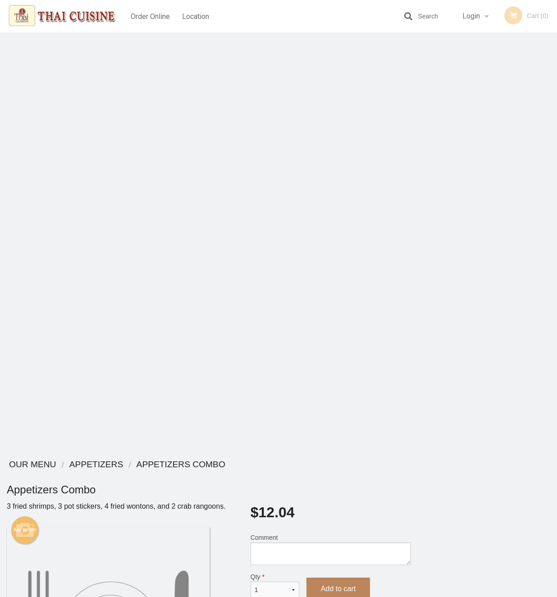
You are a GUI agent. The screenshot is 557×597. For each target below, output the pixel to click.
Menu (255, 476)
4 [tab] (494, 249)
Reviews (333, 476)
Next (550, 191)
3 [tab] (480, 249)
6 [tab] (521, 249)
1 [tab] (453, 249)
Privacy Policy (341, 498)
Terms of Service (294, 591)
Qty (275, 167)
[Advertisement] (209, 421)
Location (196, 16)
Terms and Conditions (351, 487)
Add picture (25, 111)
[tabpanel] (487, 191)
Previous (424, 191)
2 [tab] (467, 249)
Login (471, 16)
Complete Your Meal (326, 359)
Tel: (425, 498)
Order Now (487, 52)
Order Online (150, 16)
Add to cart (338, 170)
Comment (331, 130)
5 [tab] (507, 249)
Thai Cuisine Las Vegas (106, 465)
